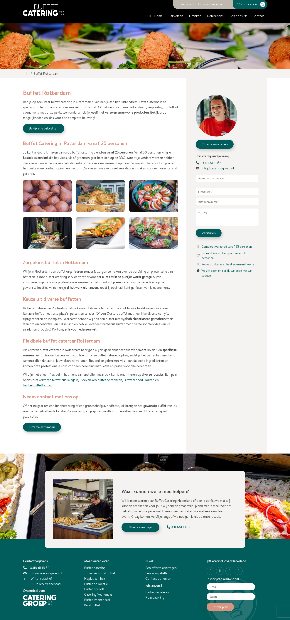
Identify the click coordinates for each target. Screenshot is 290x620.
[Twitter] (229, 571)
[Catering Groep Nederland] (43, 10)
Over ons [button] (236, 16)
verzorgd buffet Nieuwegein (58, 380)
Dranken (195, 16)
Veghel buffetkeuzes (37, 385)
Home (155, 16)
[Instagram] (210, 571)
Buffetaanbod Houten (139, 380)
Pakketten (175, 16)
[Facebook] (220, 571)
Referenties (215, 16)
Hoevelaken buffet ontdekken (101, 380)
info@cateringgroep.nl (218, 168)
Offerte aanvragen (251, 4)
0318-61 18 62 (208, 163)
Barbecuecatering (208, 4)
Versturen (209, 233)
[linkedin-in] (239, 571)
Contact (258, 16)
